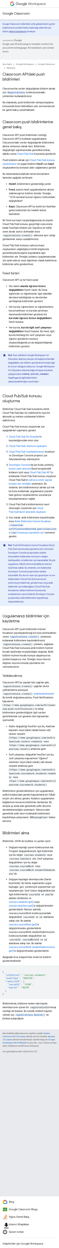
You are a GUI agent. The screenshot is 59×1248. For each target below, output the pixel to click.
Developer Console (19, 464)
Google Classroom (16, 14)
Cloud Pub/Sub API (40, 472)
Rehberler (11, 68)
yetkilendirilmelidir (44, 693)
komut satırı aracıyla (20, 468)
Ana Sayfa (7, 64)
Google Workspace (25, 64)
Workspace (31, 4)
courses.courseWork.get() (23, 924)
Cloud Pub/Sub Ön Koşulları (24, 436)
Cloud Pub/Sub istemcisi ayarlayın (28, 446)
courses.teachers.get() (21, 905)
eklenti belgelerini (17, 31)
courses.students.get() (21, 901)
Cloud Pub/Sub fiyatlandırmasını (26, 451)
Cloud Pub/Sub (25, 153)
